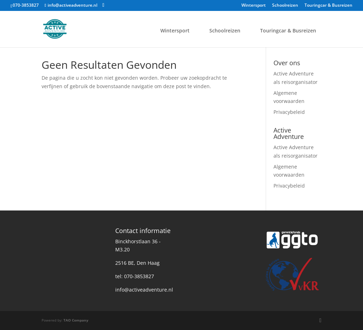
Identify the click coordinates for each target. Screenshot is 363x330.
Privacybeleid (289, 112)
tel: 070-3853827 (134, 276)
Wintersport (253, 5)
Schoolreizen (285, 5)
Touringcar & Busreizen (328, 5)
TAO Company (75, 320)
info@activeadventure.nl (144, 289)
